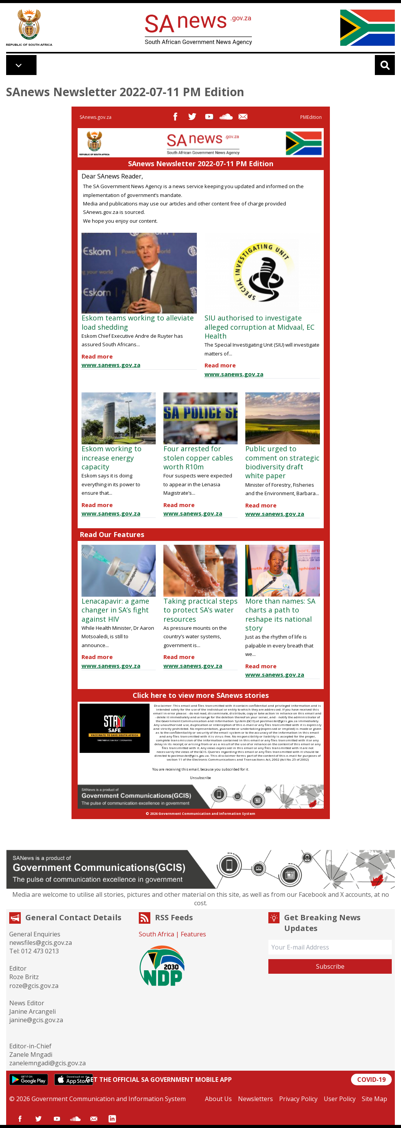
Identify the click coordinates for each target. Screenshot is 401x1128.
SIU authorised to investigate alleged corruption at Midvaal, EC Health (259, 326)
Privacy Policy (298, 1099)
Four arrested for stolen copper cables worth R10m (198, 457)
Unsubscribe (200, 777)
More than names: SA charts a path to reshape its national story (280, 614)
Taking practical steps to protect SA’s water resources (200, 610)
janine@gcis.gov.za (36, 1020)
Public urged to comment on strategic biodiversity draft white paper (282, 462)
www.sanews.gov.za (111, 365)
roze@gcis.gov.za (33, 985)
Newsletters (255, 1099)
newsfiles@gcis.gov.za (40, 942)
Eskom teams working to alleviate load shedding (138, 322)
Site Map (374, 1099)
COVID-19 (371, 1079)
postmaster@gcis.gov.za (279, 721)
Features (193, 934)
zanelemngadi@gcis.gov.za (47, 1063)
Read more (97, 356)
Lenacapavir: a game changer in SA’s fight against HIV (115, 610)
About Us (218, 1099)
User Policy (340, 1099)
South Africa (156, 934)
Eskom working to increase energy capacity (111, 457)
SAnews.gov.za (95, 117)
